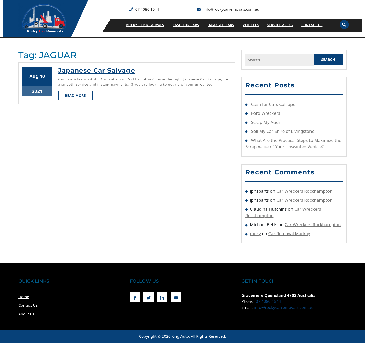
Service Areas (280, 25)
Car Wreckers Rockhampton (304, 191)
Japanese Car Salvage (96, 70)
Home (23, 296)
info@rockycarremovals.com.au (231, 9)
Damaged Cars (221, 25)
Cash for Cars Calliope (273, 104)
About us (26, 313)
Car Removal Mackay (289, 233)
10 (42, 76)
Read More (79, 96)
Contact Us (311, 25)
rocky (255, 233)
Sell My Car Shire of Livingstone (282, 131)
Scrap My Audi (265, 122)
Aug (34, 76)
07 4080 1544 (147, 9)
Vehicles (251, 25)
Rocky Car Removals (145, 25)
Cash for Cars (186, 25)
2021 (37, 91)
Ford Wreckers (265, 113)
